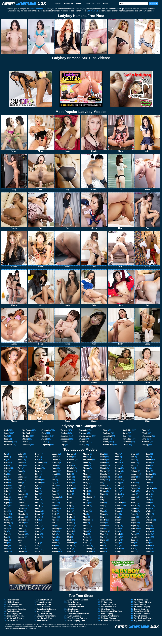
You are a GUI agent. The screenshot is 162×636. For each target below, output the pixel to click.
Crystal (21, 537)
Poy (117, 546)
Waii (148, 500)
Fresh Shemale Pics (142, 611)
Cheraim (21, 514)
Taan (133, 540)
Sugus (133, 526)
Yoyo (148, 537)
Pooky (118, 540)
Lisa (69, 520)
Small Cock (108, 445)
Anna (6, 497)
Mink (85, 503)
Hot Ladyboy (73, 611)
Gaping (63, 433)
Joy (53, 526)
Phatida (118, 505)
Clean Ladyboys (43, 607)
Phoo (117, 511)
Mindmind (87, 497)
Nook (102, 523)
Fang (37, 491)
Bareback (8, 442)
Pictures (58, 3)
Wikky (149, 514)
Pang (117, 483)
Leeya (69, 503)
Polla (117, 528)
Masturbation (85, 436)
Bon (19, 474)
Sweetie (134, 537)
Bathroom (8, 445)
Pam (117, 474)
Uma (148, 483)
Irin (53, 480)
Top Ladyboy (106, 600)
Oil (101, 548)
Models (78, 3)
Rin (132, 457)
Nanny (103, 465)
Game (37, 514)
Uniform (146, 442)
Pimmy (118, 520)
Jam (53, 488)
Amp (6, 483)
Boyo (20, 485)
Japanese (64, 442)
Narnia (103, 471)
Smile (133, 491)
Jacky (54, 485)
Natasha (103, 474)
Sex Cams (96, 3)
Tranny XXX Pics (108, 604)
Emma (38, 480)
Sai (132, 468)
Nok (102, 511)
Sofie (133, 503)
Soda (133, 497)
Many (69, 546)
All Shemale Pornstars (110, 620)
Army (6, 514)
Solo (124, 436)
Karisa (70, 454)
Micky (85, 483)
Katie (69, 465)
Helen (54, 465)
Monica (86, 528)
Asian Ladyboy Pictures (77, 600)
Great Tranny (73, 602)
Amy (6, 485)
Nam (85, 543)
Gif (36, 520)
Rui (132, 465)
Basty (6, 534)
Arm (6, 511)
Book (20, 480)
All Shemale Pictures (15, 618)
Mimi (85, 491)
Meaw (85, 462)
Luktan (70, 526)
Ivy (53, 483)
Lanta (69, 497)
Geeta (37, 517)
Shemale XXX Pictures (46, 609)
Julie (54, 534)
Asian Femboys (140, 616)
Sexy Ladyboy (140, 604)
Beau (6, 540)
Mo (84, 514)
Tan (132, 548)
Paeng (118, 465)
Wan (148, 503)
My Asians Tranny (44, 613)
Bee (5, 543)
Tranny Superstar (44, 602)
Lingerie (83, 430)
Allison (7, 468)
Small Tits (127, 430)
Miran (85, 511)
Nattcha (103, 477)
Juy (53, 540)
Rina (133, 460)
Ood (117, 457)
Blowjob (26, 445)
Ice (53, 477)
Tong (148, 471)
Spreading (127, 439)
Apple (6, 503)
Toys (144, 439)
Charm (21, 508)
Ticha (148, 462)
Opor (117, 462)
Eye (36, 485)
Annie (6, 500)
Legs (62, 445)
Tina (148, 465)
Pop (117, 543)
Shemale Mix (42, 620)
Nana (102, 457)
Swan (133, 534)
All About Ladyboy (142, 607)
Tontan (149, 474)
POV (105, 430)
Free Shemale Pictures (76, 618)
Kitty (69, 483)
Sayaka (134, 485)
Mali (69, 540)
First (37, 503)
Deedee (21, 551)
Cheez (20, 511)
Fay (36, 497)
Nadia (85, 540)
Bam (6, 528)
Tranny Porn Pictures (110, 616)
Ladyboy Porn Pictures (46, 616)
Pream (118, 548)
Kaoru (54, 548)
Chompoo (22, 520)
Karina (55, 551)
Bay (5, 537)
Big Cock (26, 433)
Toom (148, 477)
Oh (101, 546)
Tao (132, 551)
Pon (117, 531)
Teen (144, 430)
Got (36, 548)
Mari (69, 548)
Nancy (103, 460)
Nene (102, 485)
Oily (102, 551)
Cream (21, 531)
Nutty (102, 540)
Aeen (6, 457)
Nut (102, 537)
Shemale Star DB (74, 604)
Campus (21, 494)
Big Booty (26, 430)
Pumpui (118, 551)
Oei (101, 543)
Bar (5, 531)
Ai (5, 460)
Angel (6, 488)
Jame (54, 491)
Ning (102, 500)
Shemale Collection (75, 607)
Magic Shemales (43, 611)
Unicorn (149, 488)
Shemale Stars (13, 600)
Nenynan (104, 488)
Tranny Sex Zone (141, 609)
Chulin (21, 523)
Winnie (149, 520)
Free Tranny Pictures (143, 602)
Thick (144, 433)
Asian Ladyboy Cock (76, 620)
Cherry (21, 517)
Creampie (45, 430)
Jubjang (55, 528)
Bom (20, 471)
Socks (125, 433)
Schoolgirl (107, 436)
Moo (85, 531)
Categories (68, 3)
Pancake (119, 480)
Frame (38, 511)
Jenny (54, 508)
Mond (85, 526)
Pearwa (118, 503)
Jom (53, 523)
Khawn (70, 471)
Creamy (21, 534)
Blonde (25, 442)
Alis (5, 465)
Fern (37, 500)
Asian (6, 433)
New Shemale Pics (108, 607)
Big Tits (25, 436)
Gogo (37, 543)
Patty (117, 494)
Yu (147, 540)
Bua (19, 488)
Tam (133, 546)
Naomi (103, 468)
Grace (37, 551)
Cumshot (45, 436)
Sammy (134, 474)
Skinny (106, 442)
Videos (87, 3)
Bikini (25, 439)
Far (36, 494)
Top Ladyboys (13, 611)
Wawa (148, 505)
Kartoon (71, 460)
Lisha (69, 523)
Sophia (134, 511)
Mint (85, 508)
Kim (69, 477)
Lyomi (70, 531)
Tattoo (125, 445)
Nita (102, 503)
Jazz (53, 500)
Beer (6, 546)
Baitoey (7, 523)
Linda (69, 514)
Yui (147, 543)
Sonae (133, 505)
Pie (116, 514)
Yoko (148, 534)
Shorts (106, 439)
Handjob (64, 436)
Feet (43, 442)
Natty (102, 480)
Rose (133, 462)
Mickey (86, 480)
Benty (20, 457)
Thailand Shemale (108, 618)
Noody (103, 520)
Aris (5, 508)
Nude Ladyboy (107, 613)
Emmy (38, 483)
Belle (20, 454)
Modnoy (86, 520)
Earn (37, 471)
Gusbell (55, 460)
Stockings (127, 442)
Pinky (117, 523)
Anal (6, 430)
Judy (54, 531)
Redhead (107, 433)
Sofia (133, 500)
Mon (85, 523)
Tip (147, 468)
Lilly (69, 505)
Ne (101, 483)
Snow (133, 494)
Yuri (148, 548)
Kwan (69, 485)
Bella (6, 551)
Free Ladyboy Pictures (143, 618)
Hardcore (64, 439)
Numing (103, 531)
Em (36, 477)
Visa (148, 497)
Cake (20, 491)
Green (54, 454)
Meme (85, 474)
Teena (148, 460)
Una (147, 485)
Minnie (86, 505)
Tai (132, 543)
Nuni (102, 534)
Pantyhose (83, 442)
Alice (6, 462)
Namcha (86, 546)
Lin (68, 511)
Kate (69, 462)
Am (5, 474)
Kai (53, 546)
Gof (36, 540)
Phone (118, 508)
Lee (68, 500)
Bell (5, 548)
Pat (116, 491)
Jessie (54, 514)
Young (145, 445)
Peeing (82, 445)
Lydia (69, 528)
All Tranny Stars (141, 600)
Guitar (54, 457)
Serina (133, 488)
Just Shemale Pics (44, 618)
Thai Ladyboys (13, 607)
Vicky (148, 494)
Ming (85, 500)
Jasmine (55, 497)
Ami (5, 477)
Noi (101, 508)
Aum (6, 517)
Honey (54, 471)
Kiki (69, 474)
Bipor (20, 465)
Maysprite (87, 460)
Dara (20, 546)
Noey (102, 505)
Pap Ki (118, 485)
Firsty (37, 505)
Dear (20, 548)
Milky (85, 488)
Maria (70, 551)
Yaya (148, 526)
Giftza (37, 526)
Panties (82, 439)
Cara (20, 500)
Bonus (20, 477)
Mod (85, 517)
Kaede (54, 543)
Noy (102, 528)
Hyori (54, 474)
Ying (148, 528)
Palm (117, 468)
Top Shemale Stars (142, 620)
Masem (86, 454)
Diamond (39, 462)
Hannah (55, 462)
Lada (69, 491)
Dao (19, 543)
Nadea (85, 537)
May (85, 457)
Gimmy (38, 528)
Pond (117, 534)
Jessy (54, 517)
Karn (69, 457)
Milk (85, 485)
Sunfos (134, 528)
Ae (5, 454)
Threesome (147, 436)
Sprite (133, 520)
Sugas (133, 523)
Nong (102, 514)
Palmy (118, 471)
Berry (20, 462)
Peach (117, 500)
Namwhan (87, 551)
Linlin (70, 517)
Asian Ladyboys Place (15, 616)
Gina (37, 531)
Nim (102, 494)
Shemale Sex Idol (44, 604)
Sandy (133, 480)
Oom (117, 460)
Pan (117, 477)
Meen (85, 465)
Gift (36, 523)
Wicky (148, 511)
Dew (37, 460)
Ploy (117, 526)
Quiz (133, 454)
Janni (54, 494)
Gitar (37, 534)
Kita (69, 480)
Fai (36, 488)
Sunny (133, 531)
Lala (69, 494)
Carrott (21, 503)
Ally (5, 471)
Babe (6, 439)
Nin (101, 497)
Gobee (37, 537)
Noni (102, 517)
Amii (6, 480)
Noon (102, 526)
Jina (53, 520)
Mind (85, 494)
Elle (36, 474)
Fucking (64, 430)
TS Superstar (106, 602)
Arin (6, 505)
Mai (69, 537)
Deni (37, 457)
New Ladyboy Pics (14, 613)
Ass (5, 436)
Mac (69, 534)
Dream (38, 468)
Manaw (70, 543)
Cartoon (21, 505)
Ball (5, 526)
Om (117, 454)
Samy (133, 477)
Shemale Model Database (78, 613)
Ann (5, 494)
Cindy (20, 526)
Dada (20, 540)
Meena (86, 468)
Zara (148, 551)
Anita (6, 491)
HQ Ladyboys (13, 602)
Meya (85, 477)
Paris (117, 488)
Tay (147, 457)
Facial (44, 439)
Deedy (37, 454)
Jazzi (54, 503)
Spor (133, 517)
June (54, 537)
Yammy (149, 523)
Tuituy (148, 480)
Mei (84, 471)
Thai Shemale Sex (14, 604)
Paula (117, 497)
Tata (148, 454)
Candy (21, 497)
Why (148, 508)
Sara (133, 483)
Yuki (148, 546)
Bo (19, 468)
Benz (20, 460)
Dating (106, 3)
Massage (83, 433)
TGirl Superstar (74, 616)
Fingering (45, 445)
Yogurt (149, 531)
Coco (20, 528)
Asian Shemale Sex (20, 628)
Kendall (70, 468)
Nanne (103, 462)
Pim (117, 517)
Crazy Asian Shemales (16, 609)
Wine (148, 517)
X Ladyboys (72, 609)
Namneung (87, 548)
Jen (53, 505)
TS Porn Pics (12, 620)
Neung (103, 491)
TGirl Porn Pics (107, 609)
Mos (85, 534)
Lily (69, 508)
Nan (102, 454)
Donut (37, 465)
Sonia (133, 508)
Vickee (149, 491)
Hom (54, 468)
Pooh (117, 537)
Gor (36, 546)
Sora (133, 514)
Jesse (54, 511)
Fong (37, 508)
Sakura (134, 471)
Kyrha (70, 488)
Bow (20, 483)
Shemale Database (44, 600)
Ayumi (6, 520)
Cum (43, 433)
